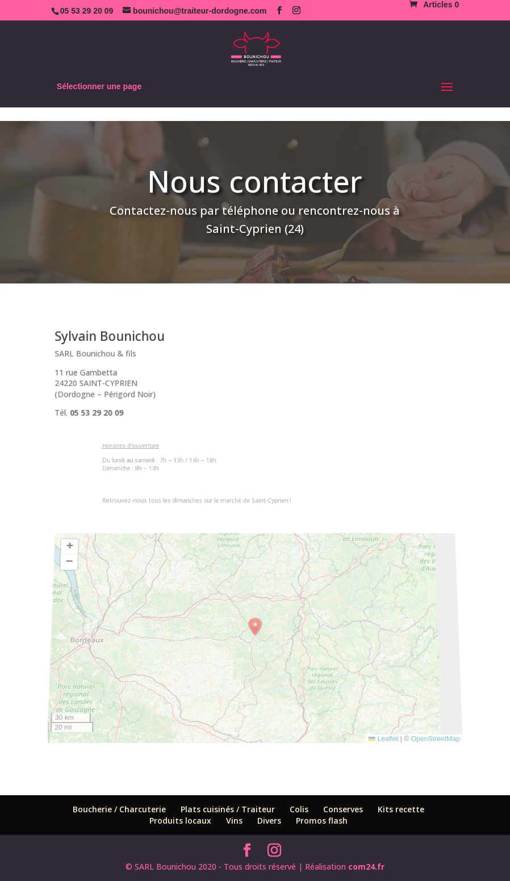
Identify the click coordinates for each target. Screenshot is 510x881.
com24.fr (366, 866)
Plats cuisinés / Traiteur (228, 809)
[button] (255, 628)
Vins (234, 820)
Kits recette (401, 809)
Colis (299, 809)
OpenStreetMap (440, 728)
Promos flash (322, 820)
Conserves (343, 809)
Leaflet (386, 728)
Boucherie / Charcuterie (119, 809)
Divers (269, 820)
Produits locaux (180, 820)
